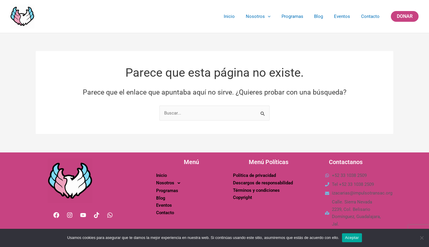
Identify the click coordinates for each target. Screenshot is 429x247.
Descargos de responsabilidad (263, 182)
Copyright (242, 197)
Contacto (371, 16)
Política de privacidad (254, 175)
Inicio (240, 16)
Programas (299, 16)
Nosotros (267, 16)
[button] (405, 16)
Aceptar (352, 237)
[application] (276, 16)
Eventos (345, 16)
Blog (323, 16)
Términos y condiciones (256, 190)
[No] (422, 238)
